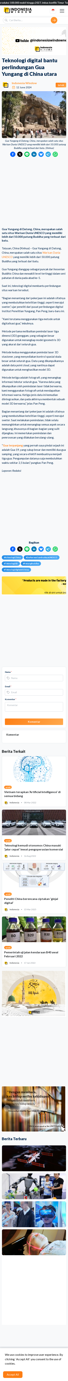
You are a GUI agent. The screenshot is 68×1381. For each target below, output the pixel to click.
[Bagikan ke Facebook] (12, 154)
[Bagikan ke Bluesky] (41, 154)
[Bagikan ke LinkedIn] (34, 154)
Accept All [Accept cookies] (13, 1374)
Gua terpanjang (13, 445)
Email (8, 686)
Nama (8, 672)
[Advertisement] (34, 192)
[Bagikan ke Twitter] (19, 154)
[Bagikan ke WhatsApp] (55, 154)
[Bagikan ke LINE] (27, 154)
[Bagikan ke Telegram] (48, 154)
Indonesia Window (24, 83)
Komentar (10, 699)
